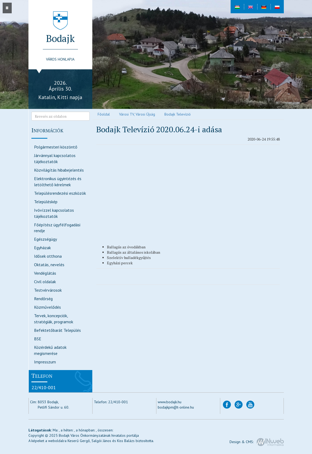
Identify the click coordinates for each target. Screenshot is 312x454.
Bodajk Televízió (177, 114)
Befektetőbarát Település (57, 330)
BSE (37, 338)
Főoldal (104, 114)
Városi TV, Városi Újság (137, 114)
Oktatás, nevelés (49, 264)
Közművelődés (47, 307)
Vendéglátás (45, 273)
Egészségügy (45, 239)
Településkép (45, 201)
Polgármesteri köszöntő (55, 147)
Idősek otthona (48, 256)
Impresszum (45, 361)
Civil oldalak (45, 281)
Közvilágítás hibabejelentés (59, 170)
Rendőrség (43, 298)
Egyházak (42, 247)
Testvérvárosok (48, 290)
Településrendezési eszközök (60, 193)
